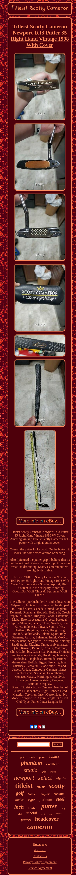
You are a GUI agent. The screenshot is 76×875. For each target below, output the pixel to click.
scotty (56, 785)
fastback (32, 794)
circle (60, 778)
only (63, 808)
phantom (31, 763)
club (20, 814)
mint (43, 814)
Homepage (40, 844)
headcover (46, 819)
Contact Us (40, 856)
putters (26, 820)
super (45, 793)
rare (50, 814)
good (42, 757)
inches (19, 800)
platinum (45, 799)
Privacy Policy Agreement (40, 862)
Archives (40, 850)
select (45, 777)
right (31, 800)
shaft (32, 757)
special (31, 813)
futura (54, 756)
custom (59, 794)
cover (58, 813)
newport (24, 777)
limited (32, 808)
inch (19, 807)
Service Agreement (40, 868)
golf (20, 793)
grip (43, 771)
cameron (39, 827)
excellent (52, 764)
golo (22, 757)
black (53, 771)
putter (49, 806)
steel (60, 799)
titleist (24, 785)
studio (30, 770)
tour (41, 786)
